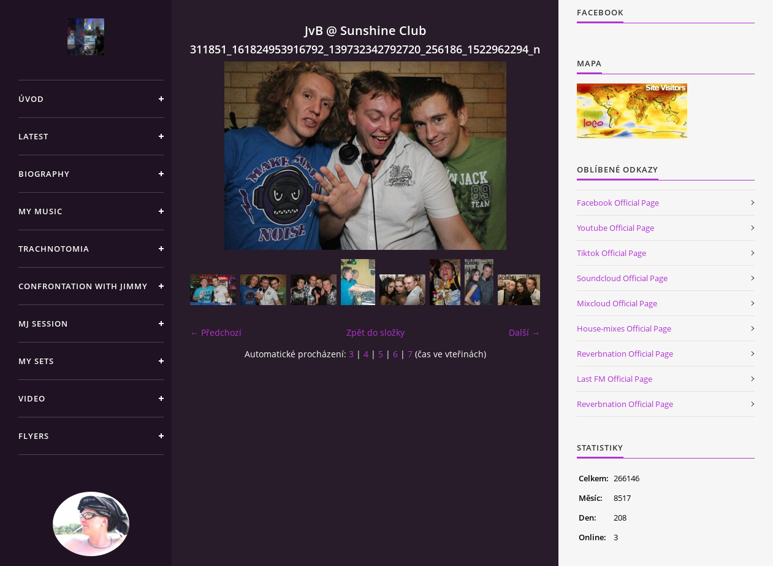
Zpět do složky (375, 332)
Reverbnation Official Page (625, 353)
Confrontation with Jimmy (83, 286)
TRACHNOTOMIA (53, 248)
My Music (40, 211)
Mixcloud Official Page (617, 303)
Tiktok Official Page (611, 252)
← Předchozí (216, 332)
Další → (524, 332)
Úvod (31, 98)
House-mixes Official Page (624, 328)
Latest (33, 136)
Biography (44, 173)
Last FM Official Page (614, 378)
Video (31, 398)
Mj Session (43, 323)
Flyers (33, 435)
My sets (36, 360)
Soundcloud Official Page (622, 278)
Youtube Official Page (615, 227)
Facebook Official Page (618, 202)
